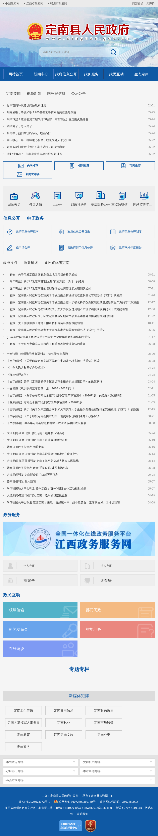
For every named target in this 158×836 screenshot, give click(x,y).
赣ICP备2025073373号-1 (34, 801)
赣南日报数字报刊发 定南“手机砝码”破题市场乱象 (37, 467)
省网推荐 (83, 165)
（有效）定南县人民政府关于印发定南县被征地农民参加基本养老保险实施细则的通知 (60, 316)
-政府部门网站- (14, 771)
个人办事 (29, 565)
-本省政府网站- (14, 762)
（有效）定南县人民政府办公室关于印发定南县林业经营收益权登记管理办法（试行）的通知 (64, 295)
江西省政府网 (34, 3)
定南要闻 (13, 94)
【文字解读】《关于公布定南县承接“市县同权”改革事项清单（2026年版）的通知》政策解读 (64, 395)
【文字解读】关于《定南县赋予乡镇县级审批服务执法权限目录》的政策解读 (54, 381)
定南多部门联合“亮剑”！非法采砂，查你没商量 (36, 147)
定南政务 (23, 747)
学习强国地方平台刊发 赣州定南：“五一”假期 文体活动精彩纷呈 (46, 488)
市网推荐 (135, 165)
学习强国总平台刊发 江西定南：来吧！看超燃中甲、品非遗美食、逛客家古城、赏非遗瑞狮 (63, 502)
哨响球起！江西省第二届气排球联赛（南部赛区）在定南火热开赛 (47, 119)
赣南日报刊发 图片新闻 (21, 481)
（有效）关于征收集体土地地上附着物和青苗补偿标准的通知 (45, 323)
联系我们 (82, 813)
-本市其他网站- (91, 771)
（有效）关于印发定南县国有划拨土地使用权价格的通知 (42, 274)
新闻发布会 (32, 174)
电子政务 (35, 218)
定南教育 (23, 734)
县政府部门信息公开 (80, 247)
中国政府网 (12, 3)
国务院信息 (56, 94)
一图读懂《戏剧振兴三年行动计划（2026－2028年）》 (41, 388)
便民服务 (106, 580)
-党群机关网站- (91, 762)
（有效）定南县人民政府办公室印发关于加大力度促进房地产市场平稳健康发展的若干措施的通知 (67, 309)
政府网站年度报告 (130, 247)
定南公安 (103, 734)
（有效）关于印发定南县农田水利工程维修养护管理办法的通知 (46, 343)
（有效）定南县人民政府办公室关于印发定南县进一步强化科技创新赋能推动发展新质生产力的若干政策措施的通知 (75, 302)
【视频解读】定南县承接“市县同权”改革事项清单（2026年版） (46, 402)
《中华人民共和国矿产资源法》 (26, 367)
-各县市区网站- (14, 780)
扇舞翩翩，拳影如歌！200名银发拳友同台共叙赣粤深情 (41, 112)
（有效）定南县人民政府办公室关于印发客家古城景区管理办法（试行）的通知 (56, 330)
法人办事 (106, 565)
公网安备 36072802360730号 (77, 801)
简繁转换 (137, 3)
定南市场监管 (103, 722)
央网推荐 (32, 165)
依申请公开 (23, 247)
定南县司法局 (63, 710)
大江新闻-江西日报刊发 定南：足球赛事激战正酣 (37, 440)
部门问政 (93, 610)
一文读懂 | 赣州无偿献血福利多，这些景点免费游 (37, 353)
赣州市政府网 (58, 3)
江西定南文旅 (63, 734)
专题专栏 (79, 669)
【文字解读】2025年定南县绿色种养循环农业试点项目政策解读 (46, 423)
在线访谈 (16, 649)
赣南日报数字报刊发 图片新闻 (25, 447)
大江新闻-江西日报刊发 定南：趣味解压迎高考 (36, 433)
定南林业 (63, 722)
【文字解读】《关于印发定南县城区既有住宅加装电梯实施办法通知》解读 (53, 360)
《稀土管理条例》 (18, 374)
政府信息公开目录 (78, 231)
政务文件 (10, 263)
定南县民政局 (103, 710)
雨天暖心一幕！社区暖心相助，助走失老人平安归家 (39, 140)
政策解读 (31, 263)
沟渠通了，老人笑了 (19, 126)
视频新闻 (34, 94)
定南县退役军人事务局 (23, 722)
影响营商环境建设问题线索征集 (26, 105)
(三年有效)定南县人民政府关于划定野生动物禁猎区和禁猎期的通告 (48, 337)
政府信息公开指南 (27, 231)
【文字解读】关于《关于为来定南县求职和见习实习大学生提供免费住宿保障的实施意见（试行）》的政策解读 (75, 409)
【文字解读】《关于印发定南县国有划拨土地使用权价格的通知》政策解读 (53, 416)
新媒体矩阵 (79, 696)
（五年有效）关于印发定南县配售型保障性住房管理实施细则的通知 (49, 288)
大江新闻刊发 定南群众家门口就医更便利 (32, 474)
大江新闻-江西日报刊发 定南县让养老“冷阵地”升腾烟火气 (42, 453)
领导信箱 (16, 610)
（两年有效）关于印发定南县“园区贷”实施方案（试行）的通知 (46, 281)
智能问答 (93, 629)
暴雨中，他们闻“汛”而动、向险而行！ (30, 133)
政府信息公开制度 (130, 231)
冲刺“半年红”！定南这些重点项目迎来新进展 (34, 154)
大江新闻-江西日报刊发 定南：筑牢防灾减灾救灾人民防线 (43, 460)
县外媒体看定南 (56, 263)
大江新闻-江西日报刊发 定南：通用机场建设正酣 (37, 495)
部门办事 (29, 580)
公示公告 (78, 94)
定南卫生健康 (23, 710)
